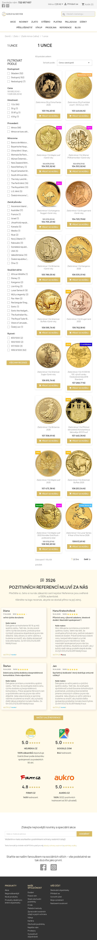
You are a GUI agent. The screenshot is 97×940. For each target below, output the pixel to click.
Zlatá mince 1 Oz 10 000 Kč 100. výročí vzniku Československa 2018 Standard (79, 376)
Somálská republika (20, 247)
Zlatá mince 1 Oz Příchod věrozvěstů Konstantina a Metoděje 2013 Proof (79, 429)
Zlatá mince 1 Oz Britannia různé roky (48, 267)
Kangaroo (17, 282)
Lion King (17, 286)
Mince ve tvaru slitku (20, 131)
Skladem (17, 73)
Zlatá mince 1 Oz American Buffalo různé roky (48, 320)
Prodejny (32, 930)
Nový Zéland (18, 239)
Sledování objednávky (59, 890)
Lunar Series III (19, 290)
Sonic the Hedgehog (20, 310)
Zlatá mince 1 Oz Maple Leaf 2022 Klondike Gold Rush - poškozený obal (48, 535)
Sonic (15, 306)
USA (14, 251)
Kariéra (31, 921)
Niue (15, 235)
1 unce (12, 45)
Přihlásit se (55, 893)
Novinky (23, 21)
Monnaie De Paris (20, 155)
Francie (16, 214)
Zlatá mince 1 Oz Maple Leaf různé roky (48, 156)
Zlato (34, 21)
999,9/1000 (19, 350)
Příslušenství (24, 27)
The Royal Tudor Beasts (20, 319)
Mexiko (15, 231)
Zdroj (6, 654)
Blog (78, 27)
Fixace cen (32, 896)
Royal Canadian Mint (20, 171)
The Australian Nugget (20, 315)
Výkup (38, 27)
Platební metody (35, 908)
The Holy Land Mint (20, 179)
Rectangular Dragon (20, 302)
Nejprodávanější (12, 893)
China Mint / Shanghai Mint (20, 150)
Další (87, 559)
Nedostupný (18, 81)
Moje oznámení (57, 900)
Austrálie (17, 210)
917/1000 (17, 346)
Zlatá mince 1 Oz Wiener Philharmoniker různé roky (78, 156)
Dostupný (18, 77)
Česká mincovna (20, 195)
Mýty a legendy (20, 294)
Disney (15, 278)
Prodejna (50, 27)
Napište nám (33, 927)
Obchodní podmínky (36, 924)
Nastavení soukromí (58, 903)
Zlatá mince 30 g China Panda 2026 (48, 103)
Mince (16, 127)
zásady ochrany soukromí (53, 845)
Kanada (16, 226)
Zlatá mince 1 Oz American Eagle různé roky (48, 373)
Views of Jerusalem (20, 323)
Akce (13, 21)
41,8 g (15, 116)
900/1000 (17, 342)
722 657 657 (24, 2)
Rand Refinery (19, 167)
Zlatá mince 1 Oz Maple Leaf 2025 (48, 481)
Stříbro (45, 21)
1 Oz (15, 104)
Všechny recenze (18, 362)
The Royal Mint (19, 187)
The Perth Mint (19, 183)
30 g (14, 108)
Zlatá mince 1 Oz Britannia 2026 (48, 428)
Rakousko (17, 243)
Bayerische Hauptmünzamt (20, 146)
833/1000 (17, 338)
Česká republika (20, 259)
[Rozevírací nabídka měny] (59, 4)
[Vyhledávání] (78, 14)
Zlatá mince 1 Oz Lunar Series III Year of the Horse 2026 (78, 534)
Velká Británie (19, 255)
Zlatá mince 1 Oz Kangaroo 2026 (78, 267)
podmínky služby (70, 845)
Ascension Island (20, 206)
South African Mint (20, 175)
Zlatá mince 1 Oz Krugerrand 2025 (79, 320)
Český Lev (17, 327)
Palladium (71, 21)
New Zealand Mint (20, 163)
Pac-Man (17, 298)
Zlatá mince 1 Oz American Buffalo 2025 (79, 481)
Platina (58, 21)
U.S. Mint (16, 191)
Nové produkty (11, 897)
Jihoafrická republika (20, 222)
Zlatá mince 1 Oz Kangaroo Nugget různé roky (48, 211)
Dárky (83, 21)
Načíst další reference (48, 717)
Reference (66, 27)
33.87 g (16, 112)
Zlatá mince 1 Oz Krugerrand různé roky (79, 211)
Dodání (31, 892)
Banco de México (20, 142)
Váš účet (55, 885)
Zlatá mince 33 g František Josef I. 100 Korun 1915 (79, 103)
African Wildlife (19, 274)
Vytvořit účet (56, 897)
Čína (14, 263)
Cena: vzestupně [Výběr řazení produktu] (74, 62)
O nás (30, 905)
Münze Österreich (20, 159)
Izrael (15, 218)
